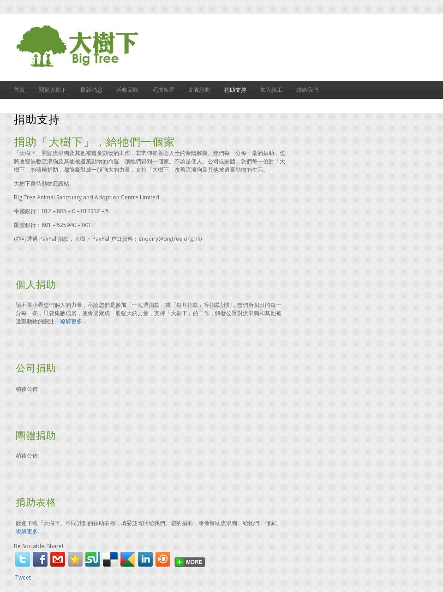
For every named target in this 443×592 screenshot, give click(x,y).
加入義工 (271, 90)
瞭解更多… (73, 321)
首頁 (19, 90)
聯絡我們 (307, 90)
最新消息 (91, 90)
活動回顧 (127, 90)
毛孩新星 (163, 90)
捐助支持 (235, 90)
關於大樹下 (52, 90)
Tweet (23, 577)
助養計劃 (199, 90)
